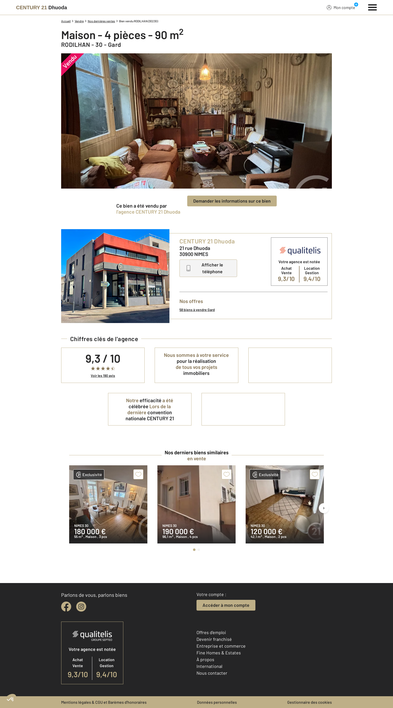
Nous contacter (212, 673)
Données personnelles (217, 702)
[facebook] (66, 607)
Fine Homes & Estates (219, 652)
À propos (205, 659)
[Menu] (372, 7)
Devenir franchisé (214, 639)
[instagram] (81, 607)
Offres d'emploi (211, 632)
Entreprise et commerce (221, 646)
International (209, 666)
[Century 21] (41, 8)
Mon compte (341, 7)
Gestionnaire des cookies (309, 702)
